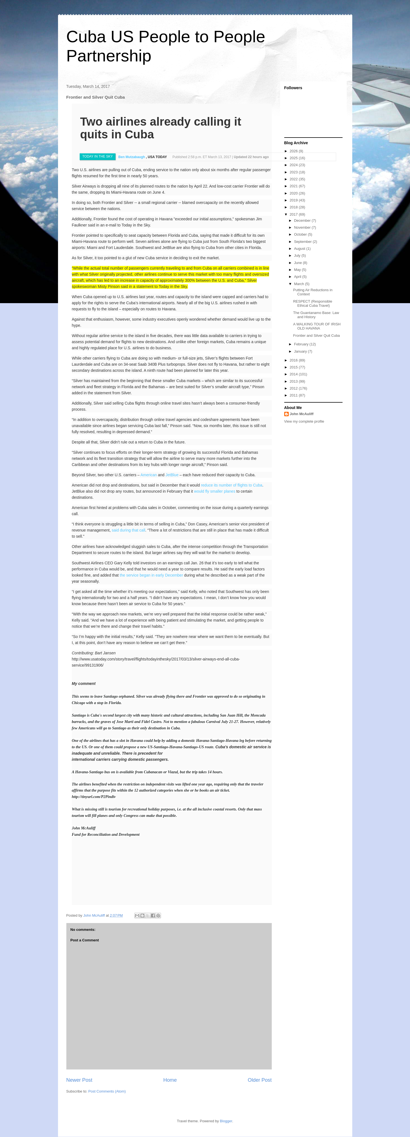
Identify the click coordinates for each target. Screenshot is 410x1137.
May (298, 270)
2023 (294, 172)
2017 (294, 214)
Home (170, 1080)
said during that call (128, 530)
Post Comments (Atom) (107, 1091)
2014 (294, 374)
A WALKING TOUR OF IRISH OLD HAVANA (317, 326)
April (298, 277)
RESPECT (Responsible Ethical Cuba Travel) (312, 303)
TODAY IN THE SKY (97, 156)
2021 (294, 186)
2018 (294, 207)
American (148, 475)
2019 (294, 200)
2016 (294, 360)
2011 (294, 395)
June (298, 263)
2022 (294, 179)
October (301, 234)
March (299, 284)
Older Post (260, 1080)
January (301, 351)
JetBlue (171, 475)
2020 (294, 193)
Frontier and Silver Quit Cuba (316, 335)
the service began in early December (151, 575)
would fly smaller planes (214, 491)
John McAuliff (302, 414)
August (300, 248)
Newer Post (79, 1080)
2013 (294, 381)
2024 (294, 165)
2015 (294, 367)
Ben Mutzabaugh (132, 157)
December (303, 220)
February (302, 344)
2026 (294, 151)
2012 (294, 388)
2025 (294, 158)
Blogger (226, 1121)
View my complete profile (304, 421)
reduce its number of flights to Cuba (231, 485)
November (303, 227)
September (303, 242)
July (297, 255)
